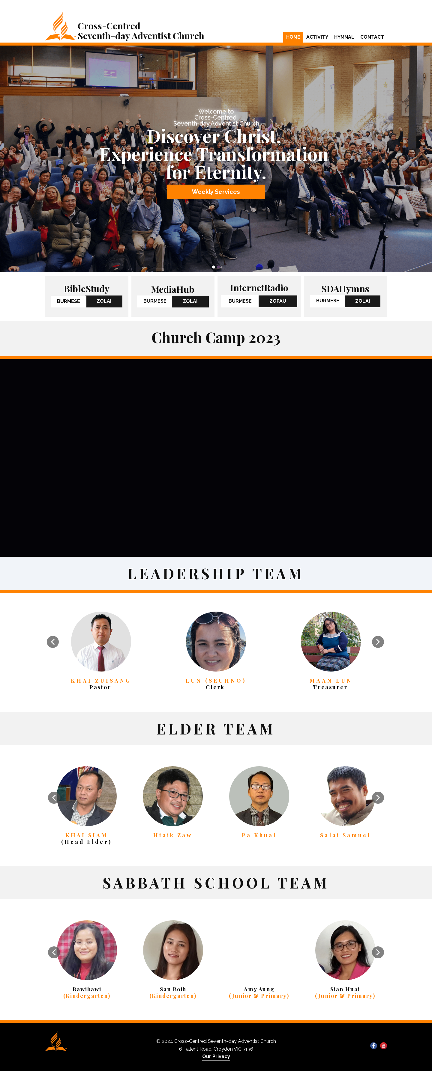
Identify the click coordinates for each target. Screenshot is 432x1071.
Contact (372, 37)
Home (293, 37)
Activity (317, 37)
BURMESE (68, 301)
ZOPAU (277, 301)
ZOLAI (104, 301)
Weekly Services (216, 191)
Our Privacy (216, 1056)
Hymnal (344, 37)
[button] (53, 642)
